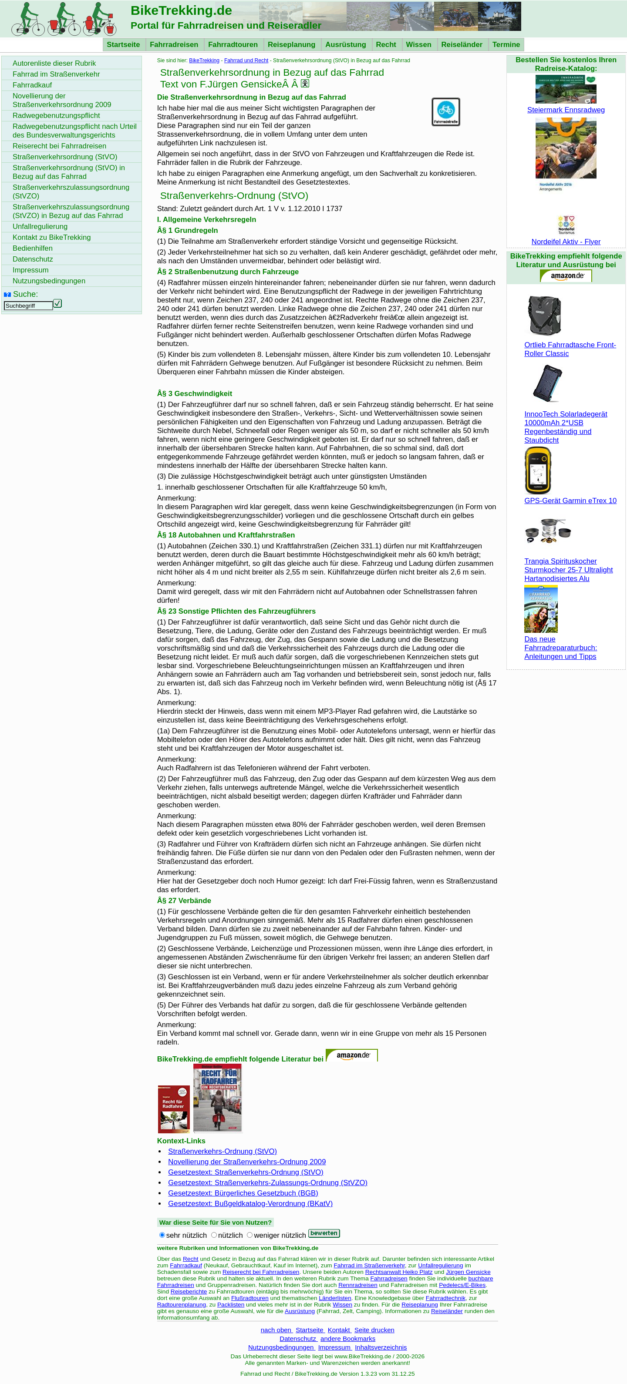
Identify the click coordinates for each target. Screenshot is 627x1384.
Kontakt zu (52, 237)
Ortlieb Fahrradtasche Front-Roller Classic (570, 345)
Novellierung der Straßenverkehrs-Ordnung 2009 (247, 1162)
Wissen (420, 44)
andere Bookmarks (347, 1338)
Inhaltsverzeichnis (381, 1347)
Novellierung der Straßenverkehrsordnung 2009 (62, 100)
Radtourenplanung (181, 1304)
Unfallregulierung (440, 1265)
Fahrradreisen (175, 44)
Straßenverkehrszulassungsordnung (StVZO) (71, 191)
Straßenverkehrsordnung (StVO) (65, 157)
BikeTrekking (204, 60)
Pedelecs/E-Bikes (462, 1285)
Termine (506, 44)
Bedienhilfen (33, 248)
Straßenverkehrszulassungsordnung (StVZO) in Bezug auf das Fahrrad (71, 211)
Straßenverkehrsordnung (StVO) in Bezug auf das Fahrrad (69, 172)
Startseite (124, 44)
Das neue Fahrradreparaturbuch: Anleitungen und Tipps (560, 643)
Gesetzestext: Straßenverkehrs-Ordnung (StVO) (245, 1172)
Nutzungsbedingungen (282, 1347)
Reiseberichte (189, 1291)
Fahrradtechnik (445, 1298)
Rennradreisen (358, 1285)
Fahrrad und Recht (246, 60)
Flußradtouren (250, 1298)
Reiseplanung (292, 44)
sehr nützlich (186, 1235)
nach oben (277, 1330)
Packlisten (230, 1304)
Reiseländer (463, 44)
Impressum (335, 1347)
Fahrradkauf (186, 1265)
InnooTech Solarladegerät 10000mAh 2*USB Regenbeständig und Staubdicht (565, 422)
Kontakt (340, 1330)
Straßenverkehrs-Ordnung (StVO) (222, 1151)
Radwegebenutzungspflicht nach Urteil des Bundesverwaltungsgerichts (75, 130)
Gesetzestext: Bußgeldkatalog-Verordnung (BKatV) (250, 1203)
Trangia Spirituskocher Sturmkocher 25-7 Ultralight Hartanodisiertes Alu (568, 565)
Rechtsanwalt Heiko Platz (399, 1272)
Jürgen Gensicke (468, 1272)
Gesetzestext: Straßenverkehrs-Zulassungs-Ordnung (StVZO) (267, 1183)
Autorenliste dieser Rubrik (54, 63)
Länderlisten (335, 1298)
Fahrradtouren (234, 44)
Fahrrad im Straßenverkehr (369, 1265)
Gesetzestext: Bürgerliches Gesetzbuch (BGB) (243, 1193)
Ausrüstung (346, 44)
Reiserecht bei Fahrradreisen (260, 1272)
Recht (387, 44)
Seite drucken (374, 1330)
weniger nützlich (280, 1235)
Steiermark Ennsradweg (566, 105)
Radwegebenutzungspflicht (56, 115)
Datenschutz (299, 1338)
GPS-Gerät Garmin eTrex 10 (570, 496)
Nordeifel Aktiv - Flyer (566, 237)
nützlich (230, 1235)
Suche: (25, 294)
